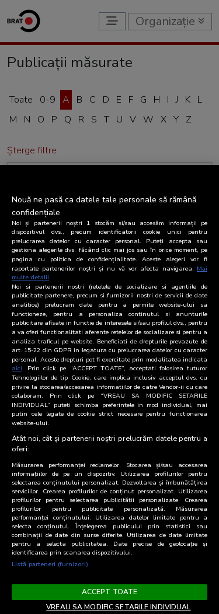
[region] (109, 389)
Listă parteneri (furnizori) (50, 564)
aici (17, 368)
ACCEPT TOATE (109, 592)
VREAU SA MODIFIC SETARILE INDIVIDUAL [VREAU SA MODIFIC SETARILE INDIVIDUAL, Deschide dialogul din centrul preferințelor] (118, 607)
